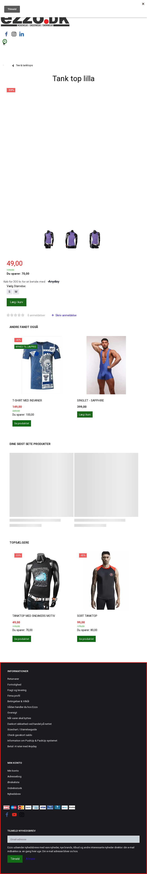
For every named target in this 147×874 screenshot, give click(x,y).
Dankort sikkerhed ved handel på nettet (29, 723)
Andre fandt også (24, 327)
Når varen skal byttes (19, 718)
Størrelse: (16, 286)
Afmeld (30, 858)
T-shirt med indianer (27, 400)
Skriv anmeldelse (66, 315)
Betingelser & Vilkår (18, 701)
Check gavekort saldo (19, 734)
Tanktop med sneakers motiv (33, 616)
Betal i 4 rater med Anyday (22, 746)
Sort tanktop (87, 616)
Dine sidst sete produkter (30, 444)
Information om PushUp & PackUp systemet (32, 740)
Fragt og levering (16, 690)
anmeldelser (36, 315)
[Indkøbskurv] (73, 44)
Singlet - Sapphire (90, 400)
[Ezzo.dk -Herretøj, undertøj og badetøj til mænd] (35, 20)
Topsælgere (19, 542)
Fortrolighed (14, 684)
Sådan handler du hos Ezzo (22, 706)
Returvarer (13, 678)
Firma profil (13, 695)
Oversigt (12, 712)
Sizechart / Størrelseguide (22, 729)
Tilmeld (15, 858)
